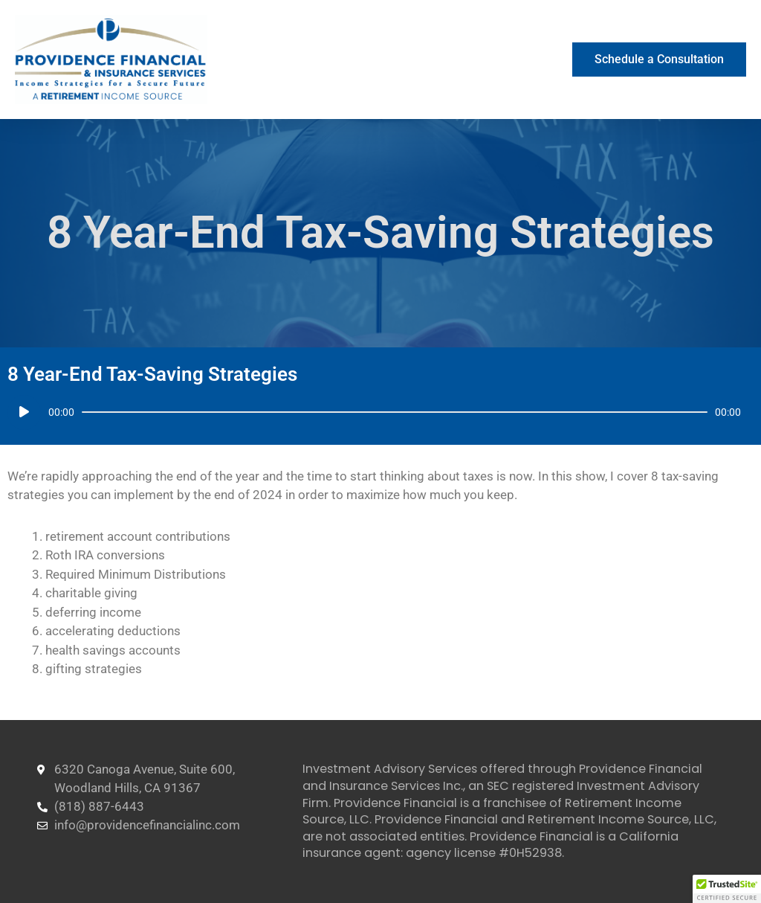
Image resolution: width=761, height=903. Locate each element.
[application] (374, 412)
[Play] (24, 412)
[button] (727, 889)
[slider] (394, 412)
